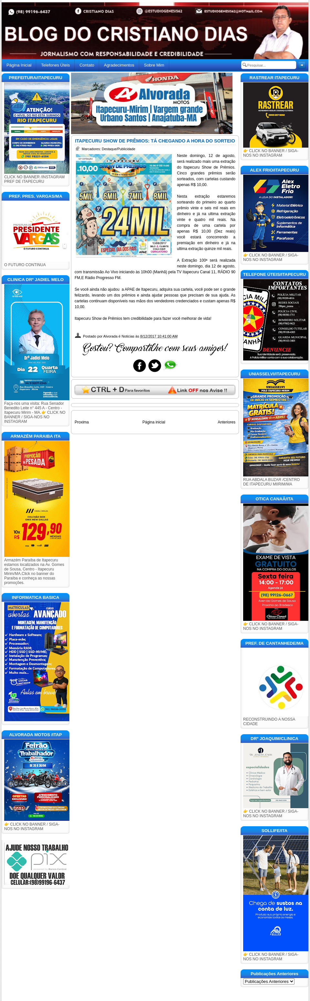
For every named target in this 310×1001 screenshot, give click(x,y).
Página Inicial (18, 65)
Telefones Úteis (55, 65)
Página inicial (153, 422)
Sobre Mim (154, 65)
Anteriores (226, 422)
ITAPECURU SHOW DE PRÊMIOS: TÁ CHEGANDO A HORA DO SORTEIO (155, 140)
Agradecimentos (119, 65)
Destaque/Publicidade (118, 149)
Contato (86, 65)
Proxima (82, 422)
